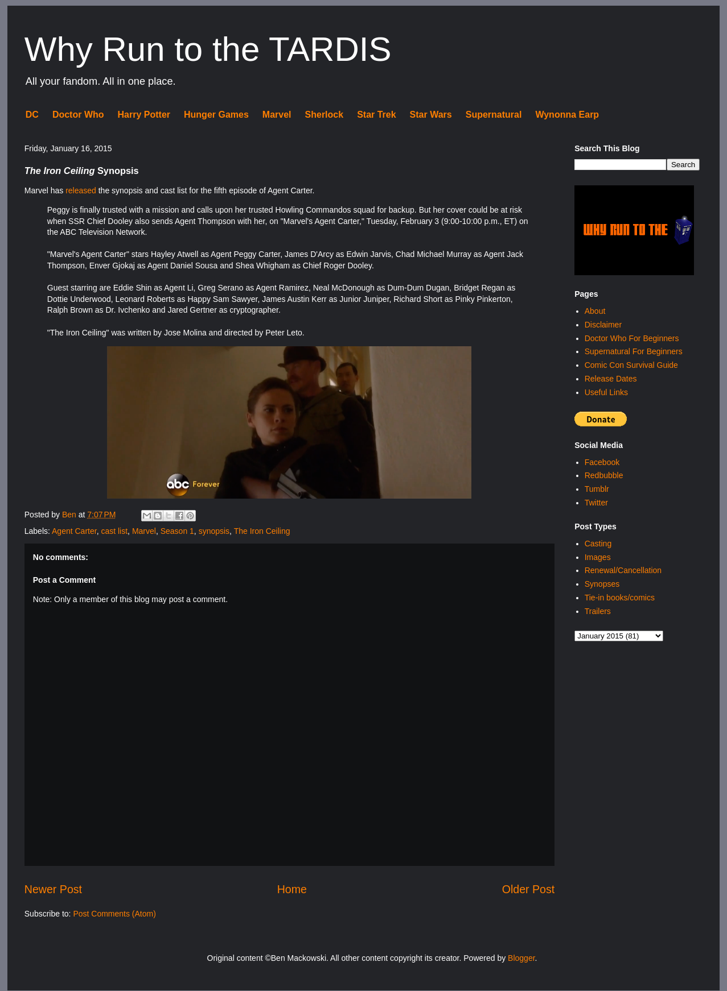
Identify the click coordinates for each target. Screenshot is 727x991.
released (80, 190)
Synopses (602, 583)
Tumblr (597, 489)
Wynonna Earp (567, 114)
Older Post (528, 889)
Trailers (598, 611)
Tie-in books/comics (620, 597)
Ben (70, 514)
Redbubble (604, 475)
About (595, 311)
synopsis (214, 531)
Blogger (521, 958)
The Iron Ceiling (262, 531)
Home (292, 889)
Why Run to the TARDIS (208, 49)
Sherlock (324, 114)
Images (598, 557)
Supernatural (494, 114)
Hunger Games (216, 114)
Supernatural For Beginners (634, 351)
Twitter (596, 502)
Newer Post (53, 889)
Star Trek (376, 114)
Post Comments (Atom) (114, 913)
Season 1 (177, 531)
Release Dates (611, 378)
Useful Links (606, 392)
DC (32, 114)
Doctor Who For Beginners (632, 338)
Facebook (602, 462)
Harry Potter (144, 114)
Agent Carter (74, 531)
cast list (114, 531)
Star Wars (431, 114)
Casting (598, 543)
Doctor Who (78, 114)
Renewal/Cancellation (623, 570)
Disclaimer (603, 324)
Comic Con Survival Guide (631, 365)
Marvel (276, 114)
